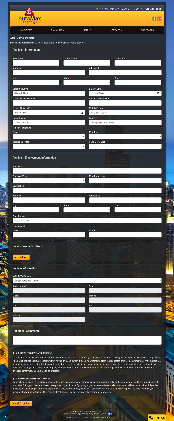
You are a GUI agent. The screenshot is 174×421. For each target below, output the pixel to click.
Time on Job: (19, 226)
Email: (92, 118)
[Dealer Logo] (29, 15)
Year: (91, 286)
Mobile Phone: (96, 108)
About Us (81, 411)
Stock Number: (20, 286)
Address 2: (94, 68)
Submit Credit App (21, 403)
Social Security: (20, 89)
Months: (93, 132)
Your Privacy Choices (103, 414)
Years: (16, 132)
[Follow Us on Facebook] (154, 19)
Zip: (116, 78)
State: (66, 78)
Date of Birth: (95, 89)
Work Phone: (19, 216)
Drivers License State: (100, 98)
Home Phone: (19, 118)
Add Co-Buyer (21, 257)
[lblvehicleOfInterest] (87, 280)
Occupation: (19, 186)
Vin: (91, 305)
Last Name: (120, 58)
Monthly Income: (97, 176)
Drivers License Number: (25, 98)
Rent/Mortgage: (97, 142)
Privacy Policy (84, 392)
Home (75, 411)
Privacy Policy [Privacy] (96, 411)
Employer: (17, 166)
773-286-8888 (153, 9)
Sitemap (90, 414)
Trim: (15, 305)
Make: (16, 295)
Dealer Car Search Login (69, 414)
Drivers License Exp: (23, 108)
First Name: (18, 58)
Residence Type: (21, 142)
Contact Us (88, 411)
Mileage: (17, 315)
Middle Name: (70, 58)
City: (15, 78)
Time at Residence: (22, 127)
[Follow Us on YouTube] (159, 19)
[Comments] (87, 340)
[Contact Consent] (13, 379)
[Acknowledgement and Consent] (13, 353)
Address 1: (18, 68)
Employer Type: (20, 176)
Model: (92, 295)
